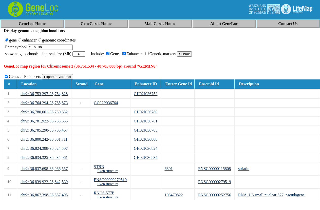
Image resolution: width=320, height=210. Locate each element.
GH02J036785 (145, 130)
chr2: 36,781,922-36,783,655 (44, 121)
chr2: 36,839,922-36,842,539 (44, 182)
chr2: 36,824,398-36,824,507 (44, 148)
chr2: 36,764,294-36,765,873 (44, 103)
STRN (99, 166)
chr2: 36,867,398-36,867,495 (44, 195)
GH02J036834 (145, 157)
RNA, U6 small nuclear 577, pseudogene (271, 195)
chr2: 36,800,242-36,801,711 (44, 139)
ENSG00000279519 (110, 180)
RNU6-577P (104, 193)
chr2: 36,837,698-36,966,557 (44, 168)
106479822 (173, 195)
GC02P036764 (106, 103)
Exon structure (107, 171)
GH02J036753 (145, 94)
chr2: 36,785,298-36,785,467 (44, 130)
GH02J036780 (145, 112)
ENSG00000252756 (214, 195)
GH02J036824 (145, 148)
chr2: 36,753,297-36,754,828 (44, 94)
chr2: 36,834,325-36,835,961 (44, 157)
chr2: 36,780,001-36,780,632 (44, 112)
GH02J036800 (145, 139)
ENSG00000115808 (214, 168)
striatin (243, 168)
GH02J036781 (145, 121)
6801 (168, 168)
